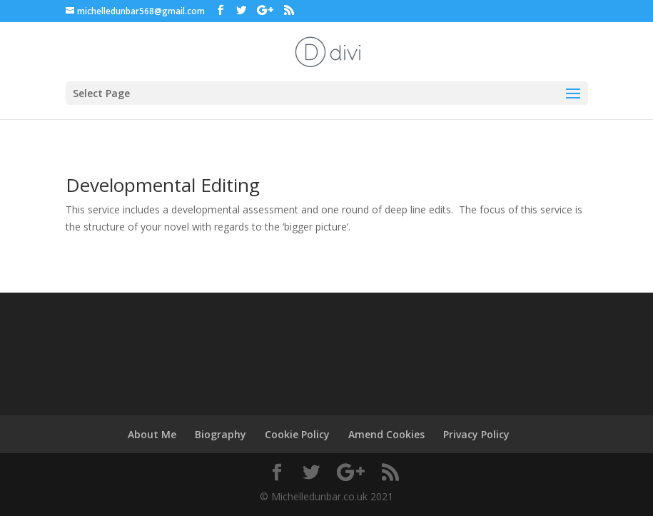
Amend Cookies (386, 434)
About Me (152, 434)
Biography (220, 434)
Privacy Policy (476, 434)
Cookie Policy (297, 434)
